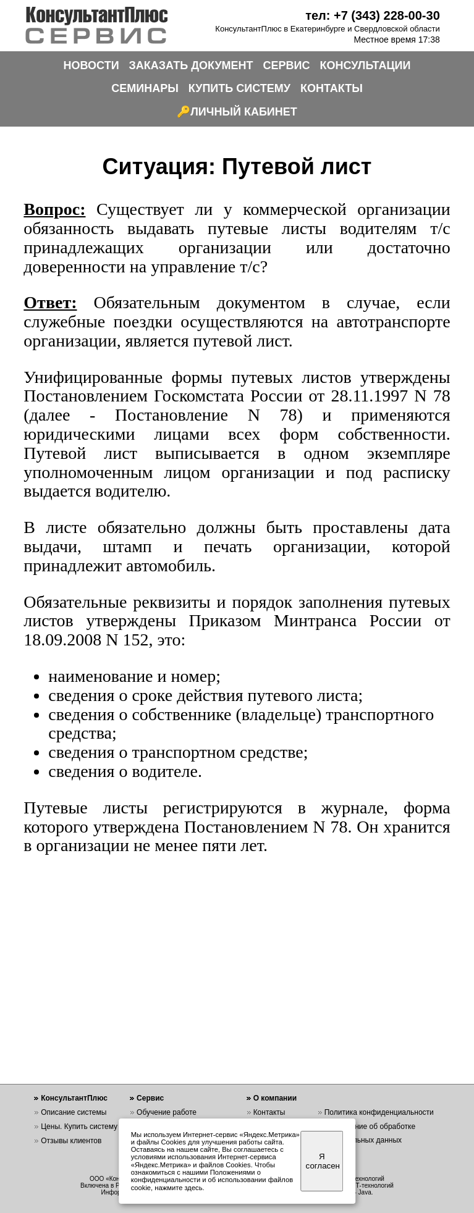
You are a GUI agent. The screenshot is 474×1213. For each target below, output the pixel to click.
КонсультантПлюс (74, 1098)
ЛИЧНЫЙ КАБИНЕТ (243, 112)
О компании (275, 1098)
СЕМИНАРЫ (145, 88)
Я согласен (323, 1161)
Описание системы (73, 1112)
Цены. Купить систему (79, 1126)
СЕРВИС (286, 65)
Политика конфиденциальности (379, 1112)
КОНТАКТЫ (331, 88)
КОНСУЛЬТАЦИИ (365, 65)
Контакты (269, 1112)
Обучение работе (167, 1112)
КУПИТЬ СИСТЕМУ (239, 88)
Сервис (150, 1098)
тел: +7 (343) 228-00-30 (372, 15)
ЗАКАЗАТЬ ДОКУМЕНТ (191, 65)
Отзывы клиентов (71, 1140)
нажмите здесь (178, 1187)
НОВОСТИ (91, 65)
